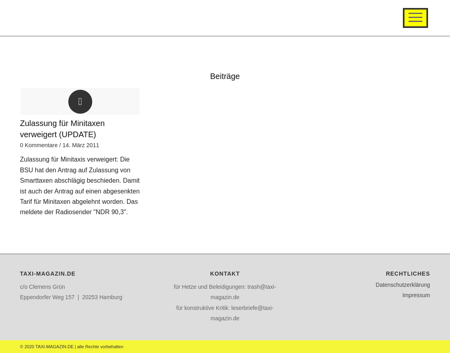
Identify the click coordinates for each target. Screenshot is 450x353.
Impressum (416, 295)
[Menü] (415, 18)
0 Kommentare (38, 145)
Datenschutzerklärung (403, 285)
